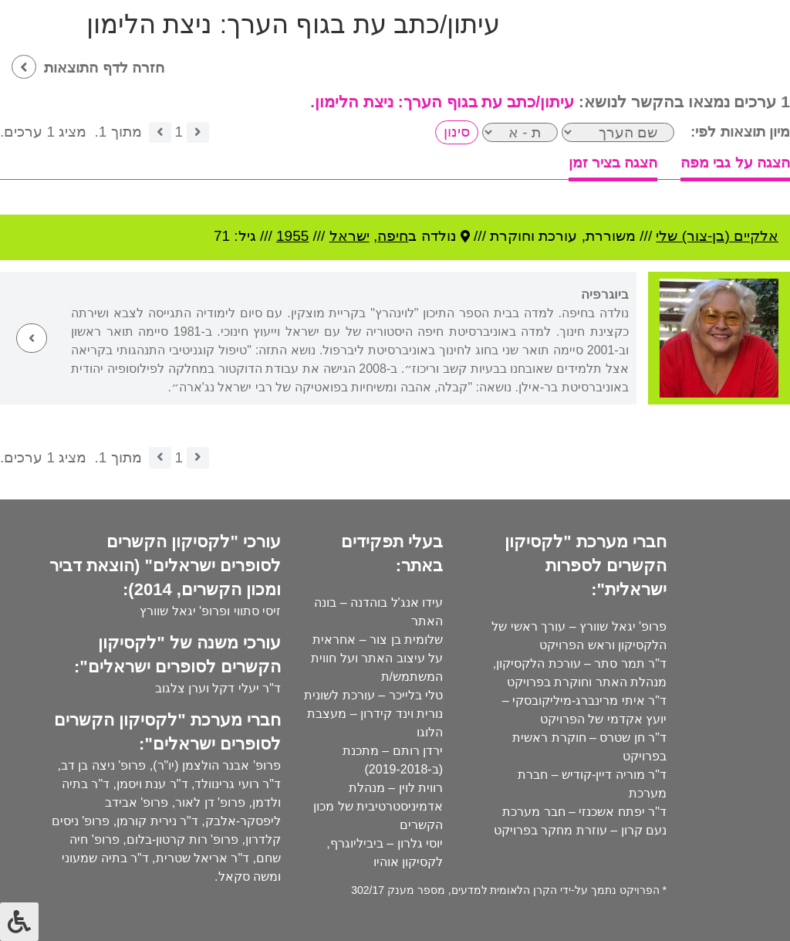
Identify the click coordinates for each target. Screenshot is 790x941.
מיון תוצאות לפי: (740, 132)
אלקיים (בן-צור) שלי (717, 236)
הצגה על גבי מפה (735, 162)
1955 (292, 236)
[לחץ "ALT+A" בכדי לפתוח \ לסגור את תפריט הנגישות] (19, 921)
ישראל (349, 236)
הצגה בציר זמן (613, 162)
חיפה (392, 236)
